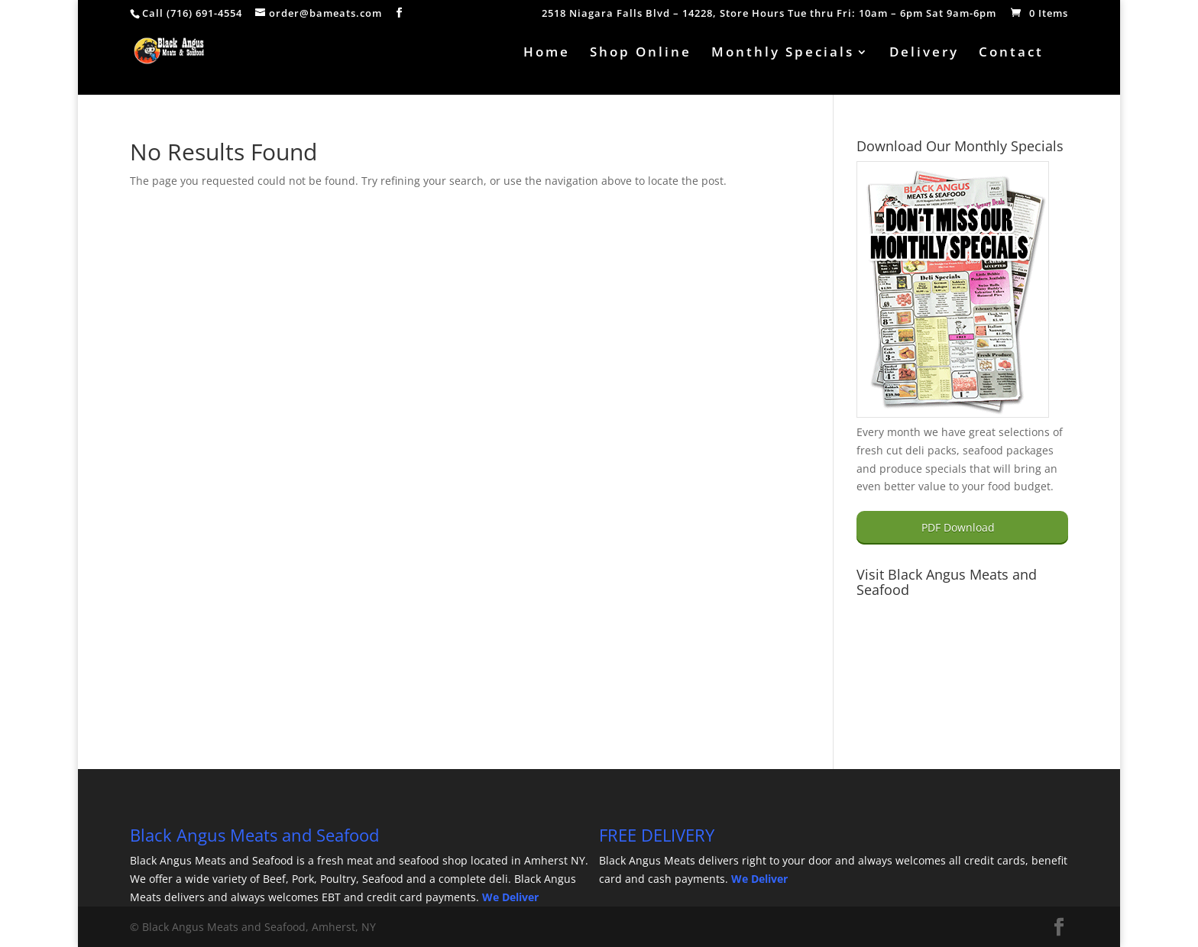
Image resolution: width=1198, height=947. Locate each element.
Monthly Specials (782, 53)
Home (546, 53)
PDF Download (958, 527)
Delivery (924, 53)
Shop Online (640, 53)
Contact (1011, 53)
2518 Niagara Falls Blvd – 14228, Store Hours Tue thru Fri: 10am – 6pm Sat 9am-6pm (769, 14)
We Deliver (510, 897)
